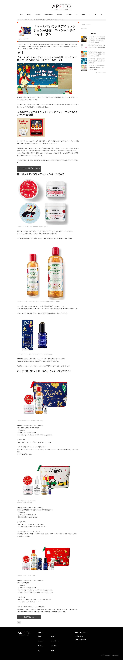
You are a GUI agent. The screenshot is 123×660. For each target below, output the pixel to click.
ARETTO (21, 19)
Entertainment (49, 14)
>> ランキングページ (100, 72)
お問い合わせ (79, 636)
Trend (21, 14)
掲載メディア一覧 (81, 639)
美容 (26, 19)
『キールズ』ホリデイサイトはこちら (29, 169)
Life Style (68, 14)
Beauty (29, 14)
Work (83, 14)
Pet (77, 14)
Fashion (59, 14)
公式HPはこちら (29, 617)
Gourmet (38, 14)
